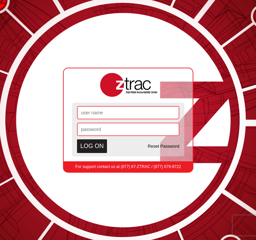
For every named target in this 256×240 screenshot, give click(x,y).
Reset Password (163, 146)
